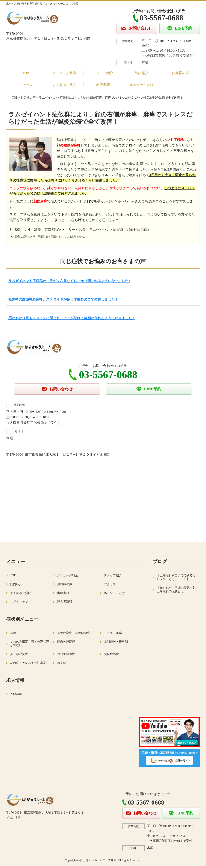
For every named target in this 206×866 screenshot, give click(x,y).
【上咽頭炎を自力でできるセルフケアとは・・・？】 (176, 577)
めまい (61, 662)
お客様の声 (180, 73)
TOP (25, 73)
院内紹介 (141, 73)
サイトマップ (19, 601)
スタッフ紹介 (103, 73)
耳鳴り (14, 633)
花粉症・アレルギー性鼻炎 (28, 662)
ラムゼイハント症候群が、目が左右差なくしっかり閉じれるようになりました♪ (69, 281)
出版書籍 (103, 85)
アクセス (25, 85)
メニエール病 (113, 633)
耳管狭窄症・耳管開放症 (73, 633)
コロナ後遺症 (66, 654)
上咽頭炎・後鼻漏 (116, 641)
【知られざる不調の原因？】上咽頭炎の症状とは (176, 589)
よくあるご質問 (64, 85)
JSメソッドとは (142, 85)
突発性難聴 (111, 654)
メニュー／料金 (64, 73)
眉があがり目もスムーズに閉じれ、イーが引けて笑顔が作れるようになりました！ (71, 318)
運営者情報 (64, 601)
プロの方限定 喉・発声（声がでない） (29, 643)
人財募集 (16, 694)
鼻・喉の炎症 (19, 654)
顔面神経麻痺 (66, 641)
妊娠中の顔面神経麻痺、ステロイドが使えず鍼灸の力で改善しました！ (63, 299)
